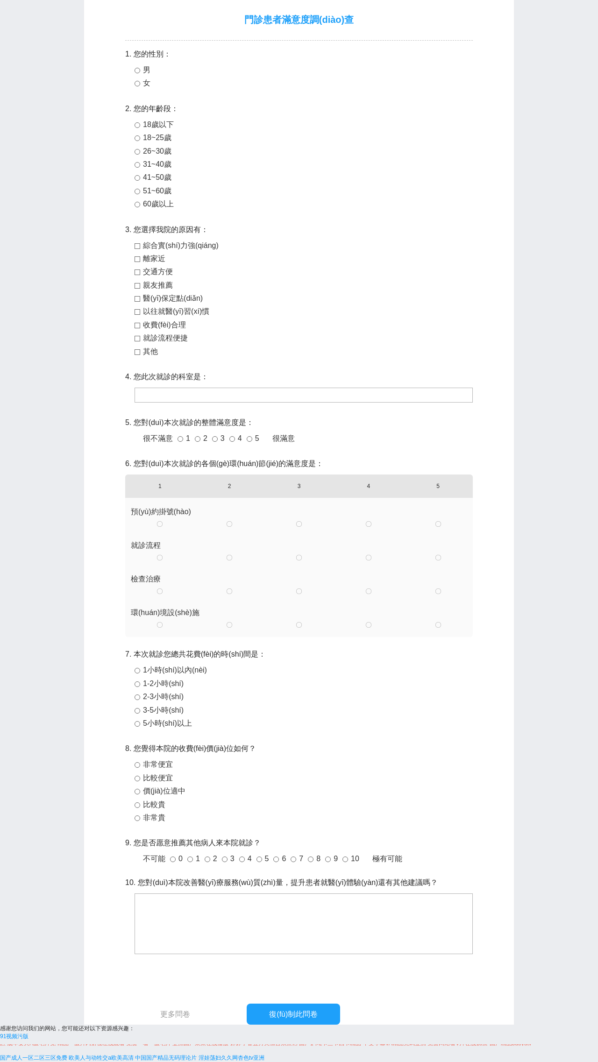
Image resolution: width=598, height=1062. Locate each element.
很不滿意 (158, 438)
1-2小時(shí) (163, 683)
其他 (150, 351)
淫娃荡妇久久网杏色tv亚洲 (231, 1058)
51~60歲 (157, 191)
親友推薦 (158, 285)
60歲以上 (158, 204)
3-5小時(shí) (163, 710)
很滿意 (283, 438)
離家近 (154, 258)
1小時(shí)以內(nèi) (175, 670)
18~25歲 (157, 138)
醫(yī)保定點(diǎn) (173, 298)
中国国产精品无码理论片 (166, 1058)
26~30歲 (157, 151)
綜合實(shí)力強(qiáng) (181, 245)
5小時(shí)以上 (167, 723)
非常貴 (154, 817)
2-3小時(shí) (163, 697)
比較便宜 (158, 778)
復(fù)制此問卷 (293, 1014)
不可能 (154, 859)
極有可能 (387, 859)
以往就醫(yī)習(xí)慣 (176, 311)
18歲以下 (158, 124)
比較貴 (154, 804)
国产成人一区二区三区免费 (33, 1058)
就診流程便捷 (165, 338)
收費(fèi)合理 (164, 325)
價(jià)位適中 (164, 791)
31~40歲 (157, 164)
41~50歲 (157, 177)
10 (355, 859)
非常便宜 (158, 764)
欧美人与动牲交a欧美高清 (101, 1058)
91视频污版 (14, 1036)
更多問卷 (175, 1014)
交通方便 (158, 272)
